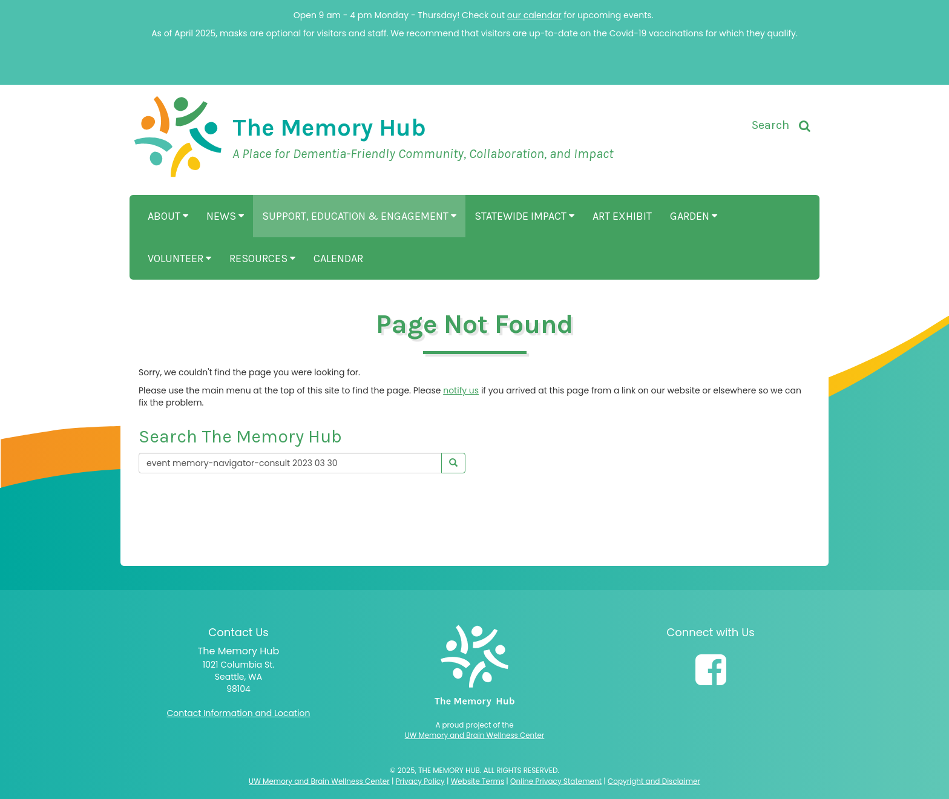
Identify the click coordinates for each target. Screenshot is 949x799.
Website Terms (478, 781)
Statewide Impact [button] (524, 216)
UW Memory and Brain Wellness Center (475, 735)
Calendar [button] (338, 258)
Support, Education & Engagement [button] (359, 216)
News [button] (225, 216)
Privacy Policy (420, 781)
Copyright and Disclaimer (654, 781)
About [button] (168, 216)
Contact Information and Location (238, 713)
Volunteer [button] (179, 258)
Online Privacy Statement (556, 781)
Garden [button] (693, 216)
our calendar (534, 15)
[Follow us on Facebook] (710, 670)
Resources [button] (262, 258)
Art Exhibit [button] (622, 216)
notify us (461, 390)
